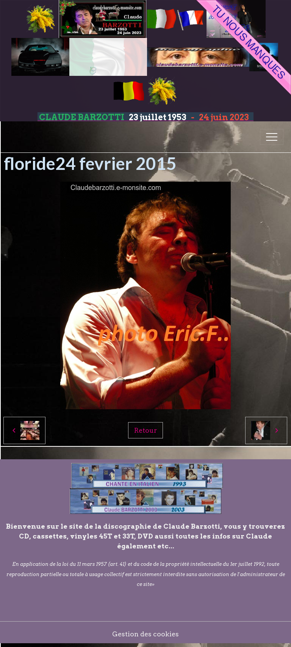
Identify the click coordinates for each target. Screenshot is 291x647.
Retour (145, 430)
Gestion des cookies (145, 634)
